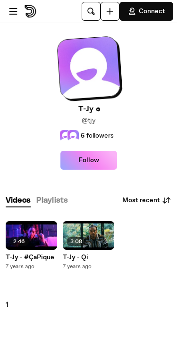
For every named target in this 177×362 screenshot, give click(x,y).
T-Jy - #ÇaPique (30, 257)
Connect (146, 11)
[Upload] (110, 11)
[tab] (18, 200)
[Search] (91, 11)
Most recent (146, 200)
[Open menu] (13, 11)
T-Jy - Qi (75, 257)
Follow (88, 160)
